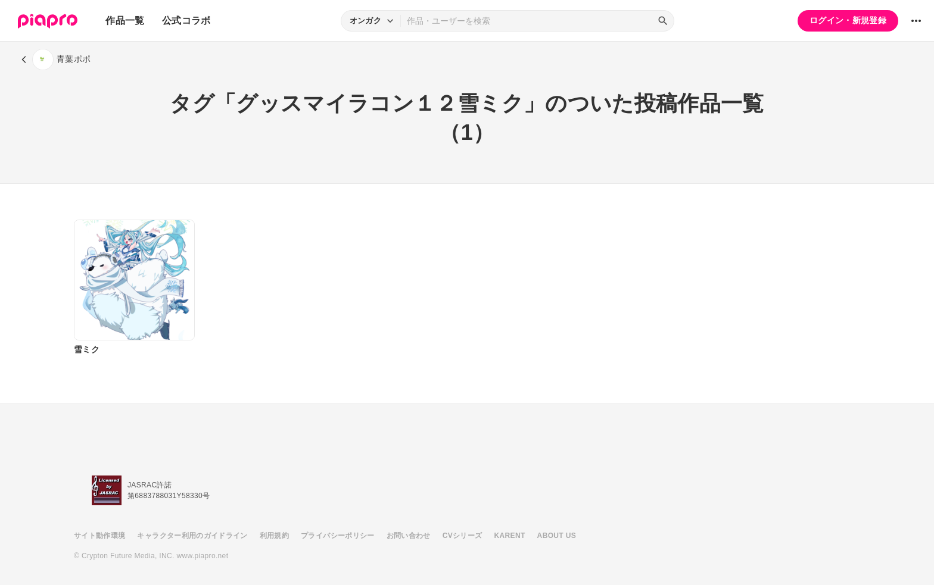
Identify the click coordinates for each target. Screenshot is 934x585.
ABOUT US (556, 535)
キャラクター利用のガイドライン (192, 535)
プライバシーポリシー (338, 535)
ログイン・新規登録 (848, 20)
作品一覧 (124, 20)
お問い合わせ (409, 535)
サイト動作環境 (99, 535)
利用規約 (274, 535)
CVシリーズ (462, 535)
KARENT (509, 535)
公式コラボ (186, 20)
